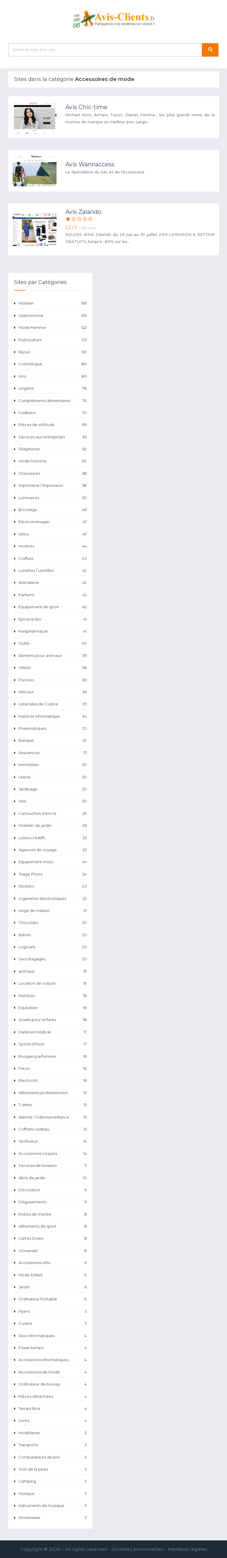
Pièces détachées (52, 1396)
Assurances (52, 752)
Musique (52, 1493)
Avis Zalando (83, 211)
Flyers (52, 1311)
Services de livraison (52, 1165)
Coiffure (52, 558)
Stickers (52, 886)
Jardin (52, 1287)
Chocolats (52, 922)
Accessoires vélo (52, 1262)
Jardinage (52, 789)
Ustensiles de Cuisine (52, 704)
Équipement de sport (52, 607)
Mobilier (52, 303)
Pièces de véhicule (52, 424)
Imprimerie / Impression (52, 485)
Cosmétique (52, 364)
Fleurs (52, 1068)
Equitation (52, 1007)
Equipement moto (52, 862)
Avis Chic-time (86, 107)
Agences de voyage (52, 849)
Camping (52, 1481)
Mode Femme (52, 327)
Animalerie (52, 582)
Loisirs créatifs (52, 837)
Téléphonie (52, 449)
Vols (52, 801)
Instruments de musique (52, 1505)
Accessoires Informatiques (52, 1359)
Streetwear (52, 1517)
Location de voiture (52, 983)
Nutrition (52, 995)
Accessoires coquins (52, 1153)
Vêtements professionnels (52, 1092)
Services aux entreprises (52, 437)
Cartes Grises (52, 1238)
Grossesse (52, 1250)
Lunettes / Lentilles (52, 570)
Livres (52, 1420)
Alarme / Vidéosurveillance (52, 1117)
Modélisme (52, 1432)
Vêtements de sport (52, 1226)
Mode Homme (52, 461)
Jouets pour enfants (52, 1019)
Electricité (52, 1080)
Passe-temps (52, 1347)
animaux (52, 971)
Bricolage (52, 509)
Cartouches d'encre (52, 813)
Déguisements (52, 1202)
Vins (52, 376)
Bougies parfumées (52, 1056)
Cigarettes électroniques (52, 898)
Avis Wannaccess (90, 164)
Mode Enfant (52, 1275)
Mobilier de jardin (52, 825)
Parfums (52, 595)
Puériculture (52, 340)
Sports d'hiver (52, 1044)
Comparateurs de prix (52, 1457)
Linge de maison (52, 910)
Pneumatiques (52, 728)
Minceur (52, 692)
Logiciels (52, 947)
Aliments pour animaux (52, 655)
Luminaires (52, 497)
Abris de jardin (52, 1178)
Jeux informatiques (52, 1335)
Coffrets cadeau (52, 1129)
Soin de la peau (52, 1469)
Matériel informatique (52, 716)
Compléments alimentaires (52, 400)
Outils (52, 643)
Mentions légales (187, 1549)
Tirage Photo (52, 874)
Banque (52, 740)
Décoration (52, 1190)
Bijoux (52, 352)
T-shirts (52, 1104)
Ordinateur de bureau (52, 1384)
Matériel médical (52, 1032)
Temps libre (52, 1408)
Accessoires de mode (52, 1372)
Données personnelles (137, 1549)
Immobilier (52, 764)
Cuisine (52, 1323)
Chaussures (52, 473)
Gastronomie (52, 315)
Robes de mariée (52, 1214)
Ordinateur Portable (52, 1299)
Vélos (52, 534)
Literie (52, 777)
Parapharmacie (52, 631)
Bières (52, 935)
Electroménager (52, 521)
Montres (52, 546)
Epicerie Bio (52, 619)
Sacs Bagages (52, 959)
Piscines (52, 680)
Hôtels (52, 667)
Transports (52, 1445)
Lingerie (52, 388)
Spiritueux (52, 1141)
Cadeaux (52, 412)
